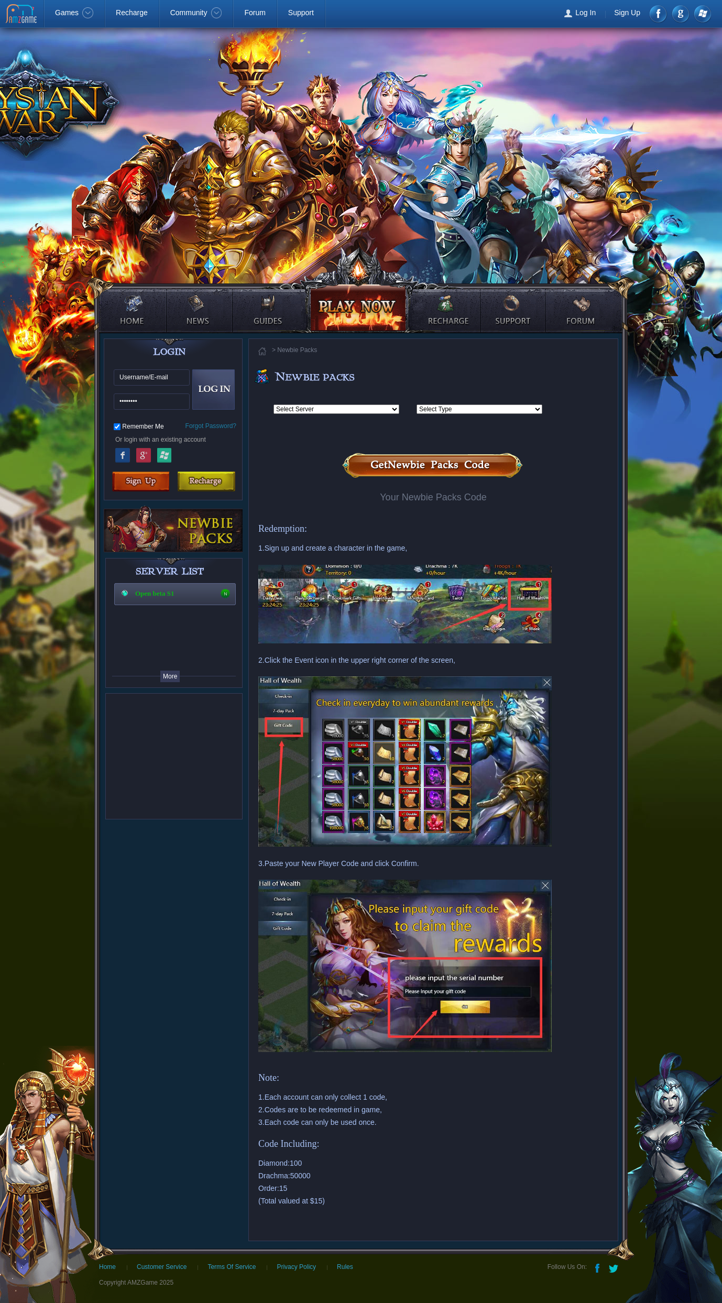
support (513, 301)
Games (74, 12)
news (200, 301)
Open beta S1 (154, 593)
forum (582, 301)
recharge (445, 301)
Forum (254, 12)
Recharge (132, 12)
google (680, 14)
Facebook (659, 14)
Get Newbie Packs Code (433, 465)
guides (266, 301)
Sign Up (627, 12)
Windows (702, 14)
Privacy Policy (296, 1267)
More (170, 676)
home (131, 301)
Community (196, 12)
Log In (585, 12)
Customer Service (162, 1267)
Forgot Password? (210, 426)
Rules (345, 1267)
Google (143, 454)
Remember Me (142, 426)
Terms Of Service (231, 1267)
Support (301, 12)
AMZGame (22, 15)
